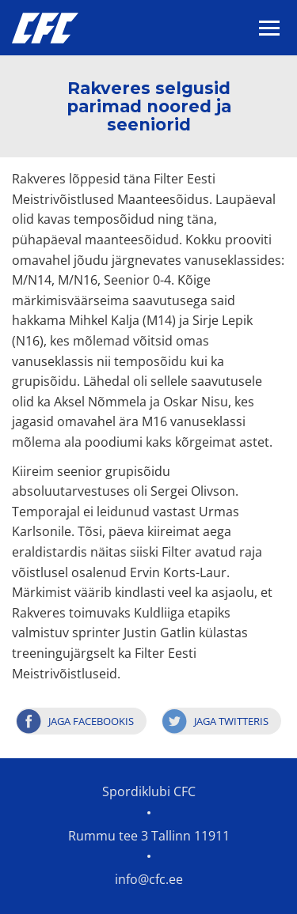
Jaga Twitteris (231, 721)
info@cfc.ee (149, 879)
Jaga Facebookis (91, 721)
